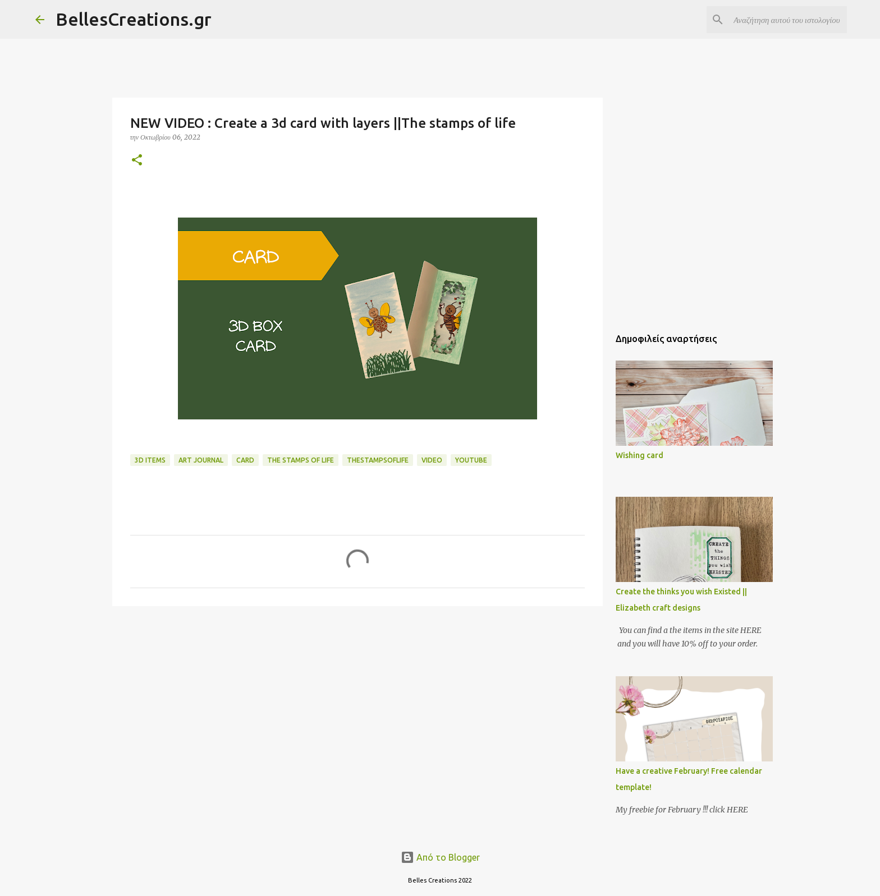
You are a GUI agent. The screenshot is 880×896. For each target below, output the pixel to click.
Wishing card (639, 455)
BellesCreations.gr (134, 19)
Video (431, 460)
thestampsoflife (378, 460)
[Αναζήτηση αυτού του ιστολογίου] (788, 19)
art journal (200, 460)
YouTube (471, 460)
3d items (150, 460)
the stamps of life (300, 460)
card (245, 460)
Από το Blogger (440, 857)
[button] (137, 160)
